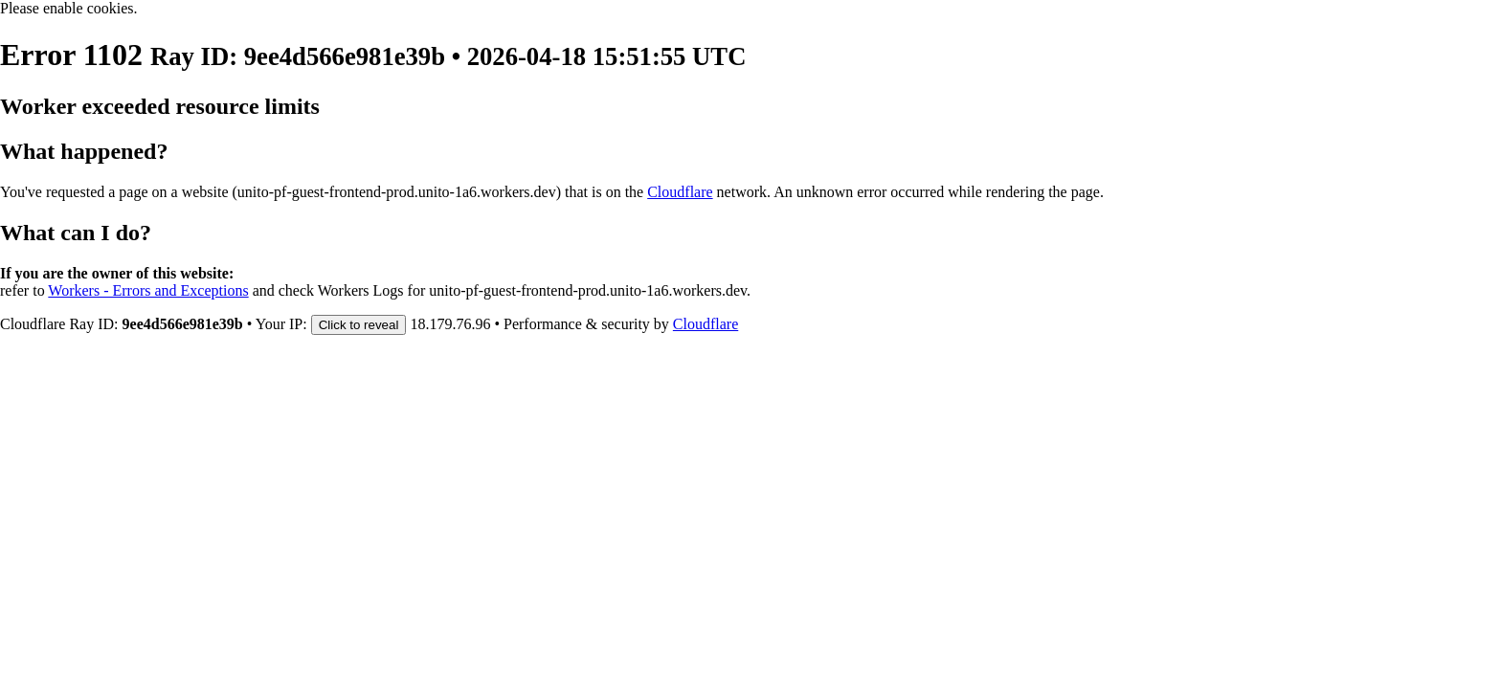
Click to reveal (359, 325)
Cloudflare (679, 192)
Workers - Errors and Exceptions (148, 290)
